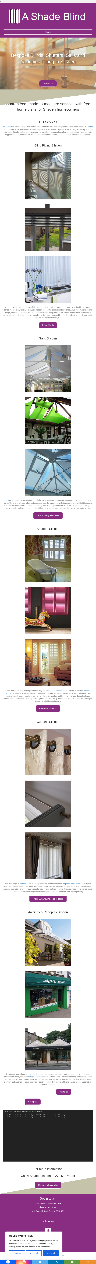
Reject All (34, 1253)
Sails (7, 500)
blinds (35, 307)
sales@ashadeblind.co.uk (50, 1203)
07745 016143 (51, 1207)
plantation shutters (55, 691)
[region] (33, 1245)
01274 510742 (62, 1176)
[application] (48, 1135)
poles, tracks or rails (73, 884)
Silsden (90, 127)
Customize (17, 1253)
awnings (30, 1077)
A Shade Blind (8, 127)
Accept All (51, 1253)
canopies (40, 1077)
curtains (23, 884)
